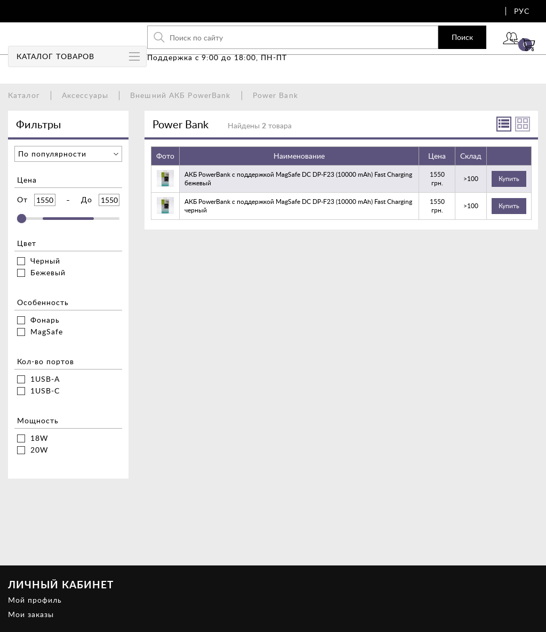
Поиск (421, 45)
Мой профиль (35, 600)
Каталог (24, 95)
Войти (479, 51)
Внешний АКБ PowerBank (180, 95)
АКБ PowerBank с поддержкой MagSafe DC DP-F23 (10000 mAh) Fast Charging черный (298, 206)
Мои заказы (31, 614)
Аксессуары (85, 95)
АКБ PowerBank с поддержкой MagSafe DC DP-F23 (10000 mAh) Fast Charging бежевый (298, 178)
